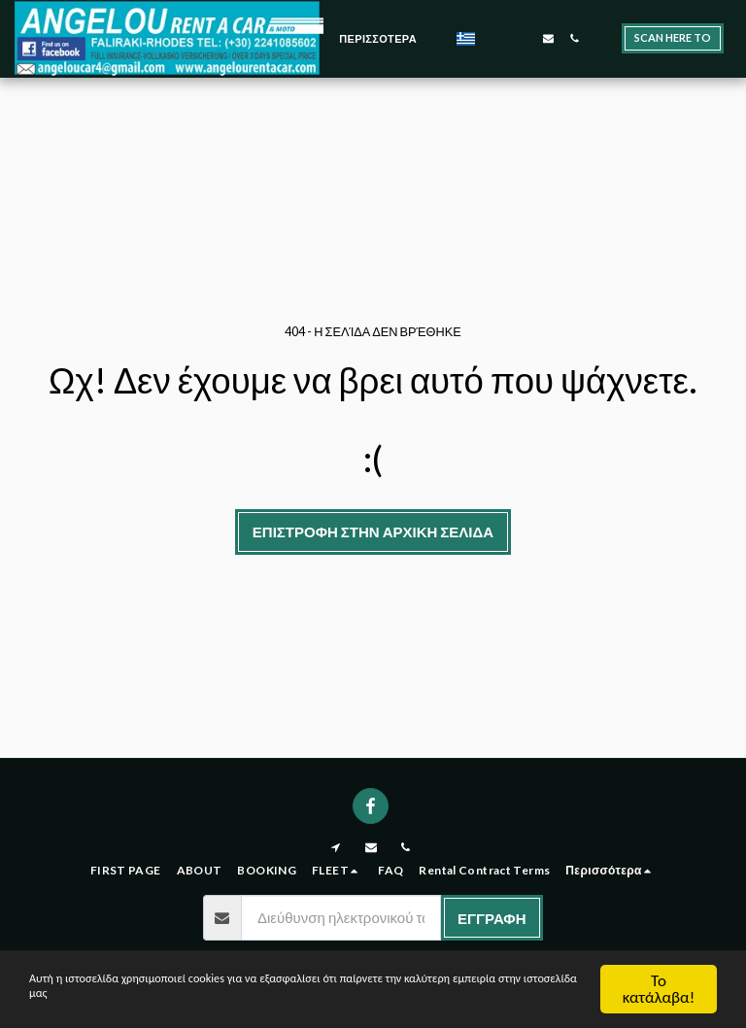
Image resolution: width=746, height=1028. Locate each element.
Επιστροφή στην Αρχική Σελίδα (373, 531)
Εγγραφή (492, 918)
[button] (496, 38)
